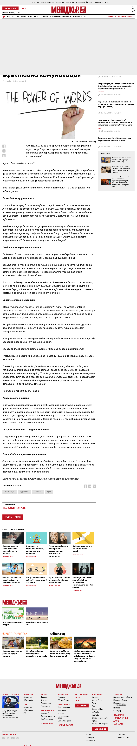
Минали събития (120, 700)
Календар (117, 711)
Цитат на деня (64, 721)
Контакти (118, 724)
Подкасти (122, 16)
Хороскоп (62, 713)
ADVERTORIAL (105, 153)
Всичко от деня (79, 16)
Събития (131, 16)
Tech (94, 706)
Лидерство (45, 713)
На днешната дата (63, 717)
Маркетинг (56, 16)
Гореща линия (120, 718)
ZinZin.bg (70, 2)
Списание (112, 16)
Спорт (78, 697)
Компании (45, 700)
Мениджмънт (33, 16)
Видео (78, 700)
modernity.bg (34, 2)
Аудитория (89, 737)
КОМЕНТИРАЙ (13, 517)
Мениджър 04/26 (101, 2)
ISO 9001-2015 (123, 737)
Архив (94, 721)
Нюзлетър (81, 705)
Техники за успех (48, 716)
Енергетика (46, 703)
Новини (116, 708)
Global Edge (97, 700)
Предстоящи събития (122, 697)
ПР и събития (63, 700)
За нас (88, 735)
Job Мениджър (47, 719)
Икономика (45, 706)
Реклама (61, 697)
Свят (18, 16)
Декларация (90, 740)
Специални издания (100, 724)
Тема (94, 703)
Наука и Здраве (65, 725)
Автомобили (81, 694)
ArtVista (95, 715)
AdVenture (96, 712)
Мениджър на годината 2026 (119, 704)
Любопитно (67, 16)
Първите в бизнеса (84, 2)
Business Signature (100, 718)
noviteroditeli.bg (47, 2)
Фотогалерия (64, 707)
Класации (62, 710)
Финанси (44, 697)
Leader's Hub (97, 709)
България (10, 16)
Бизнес (24, 16)
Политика (28, 697)
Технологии (46, 16)
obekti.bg (60, 2)
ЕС (25, 713)
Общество (28, 700)
